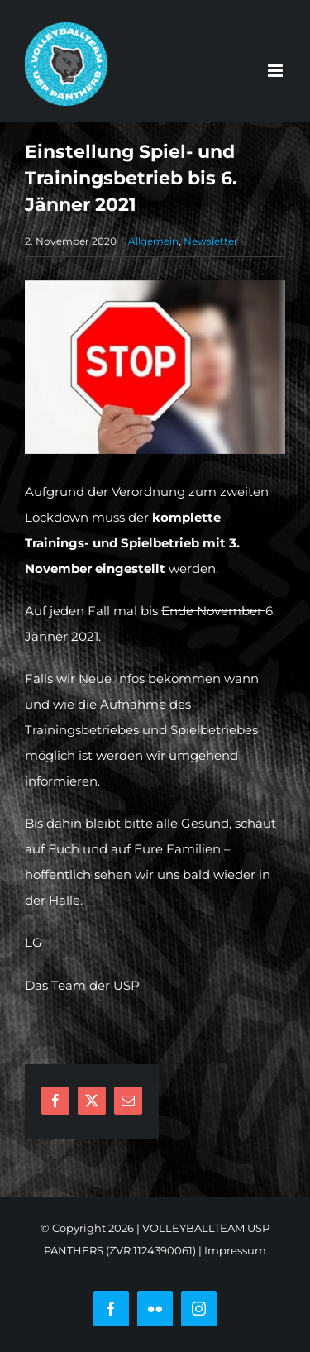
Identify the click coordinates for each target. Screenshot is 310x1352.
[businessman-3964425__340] (155, 367)
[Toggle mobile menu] (276, 70)
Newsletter (211, 241)
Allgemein (153, 241)
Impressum (235, 1250)
